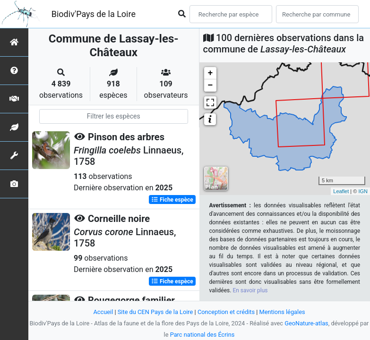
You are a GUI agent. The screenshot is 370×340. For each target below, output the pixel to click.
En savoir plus (249, 290)
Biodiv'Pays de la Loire (94, 14)
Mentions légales (282, 311)
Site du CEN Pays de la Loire (155, 311)
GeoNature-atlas (306, 323)
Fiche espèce (172, 199)
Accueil (103, 311)
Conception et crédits (226, 311)
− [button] (210, 85)
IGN (363, 191)
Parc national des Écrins (202, 334)
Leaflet (341, 191)
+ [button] (210, 73)
